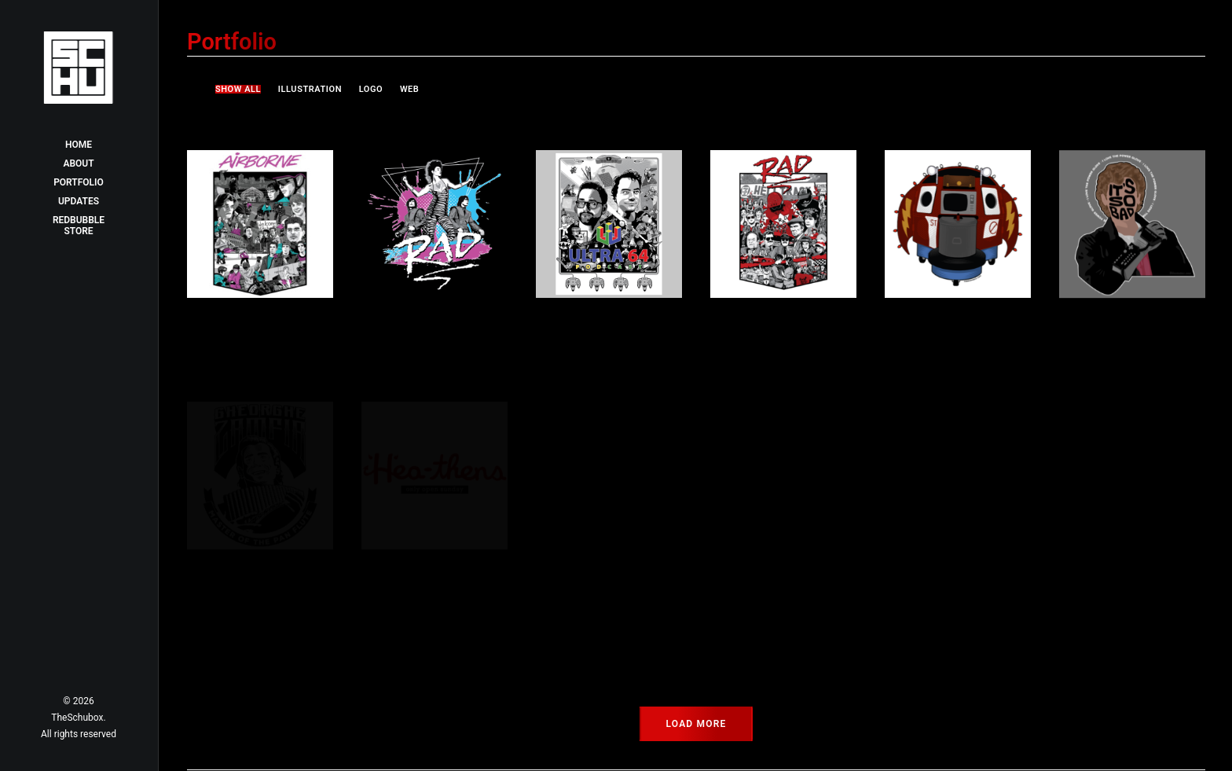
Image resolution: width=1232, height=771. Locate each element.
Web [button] (410, 89)
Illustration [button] (310, 89)
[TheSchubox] (78, 67)
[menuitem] (241, 89)
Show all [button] (238, 89)
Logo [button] (371, 89)
